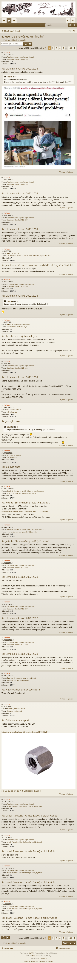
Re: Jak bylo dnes (11, 421)
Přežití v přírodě (13, 253)
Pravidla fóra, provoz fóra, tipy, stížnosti (21, 678)
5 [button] (63, 48)
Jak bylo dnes (12, 412)
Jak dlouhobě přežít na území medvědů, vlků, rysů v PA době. (29, 256)
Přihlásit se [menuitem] (68, 21)
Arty (33, 956)
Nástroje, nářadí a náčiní (16, 709)
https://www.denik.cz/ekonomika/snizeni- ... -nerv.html (25, 512)
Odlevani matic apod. (14, 711)
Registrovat (20, 25)
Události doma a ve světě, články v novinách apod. (25, 491)
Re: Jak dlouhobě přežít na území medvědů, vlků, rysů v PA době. (38, 265)
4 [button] (59, 48)
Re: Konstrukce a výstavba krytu (19, 336)
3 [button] (56, 48)
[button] (44, 48)
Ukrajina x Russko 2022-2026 (17, 59)
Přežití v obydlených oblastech (18, 324)
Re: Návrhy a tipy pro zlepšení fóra (21, 689)
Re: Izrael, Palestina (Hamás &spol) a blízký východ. (30, 815)
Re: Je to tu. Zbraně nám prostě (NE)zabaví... (26, 502)
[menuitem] (74, 31)
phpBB (31, 953)
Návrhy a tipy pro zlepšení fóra (18, 680)
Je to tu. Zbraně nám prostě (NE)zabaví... (22, 493)
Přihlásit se (7, 25)
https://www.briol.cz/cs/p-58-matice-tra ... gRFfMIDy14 (25, 732)
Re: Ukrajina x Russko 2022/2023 (20, 576)
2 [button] (53, 48)
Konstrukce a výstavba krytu (17, 327)
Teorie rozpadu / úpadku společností (20, 57)
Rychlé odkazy (4, 21)
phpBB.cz (44, 958)
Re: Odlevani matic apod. (15, 720)
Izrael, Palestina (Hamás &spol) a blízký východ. (24, 806)
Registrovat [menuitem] (73, 21)
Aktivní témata (15, 21)
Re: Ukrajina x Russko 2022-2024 (20, 68)
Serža (9, 301)
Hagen (9, 77)
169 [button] (70, 48)
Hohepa (7, 52)
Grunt (9, 427)
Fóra (9, 21)
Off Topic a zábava (14, 409)
